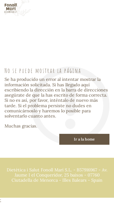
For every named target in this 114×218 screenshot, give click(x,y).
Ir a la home (84, 139)
